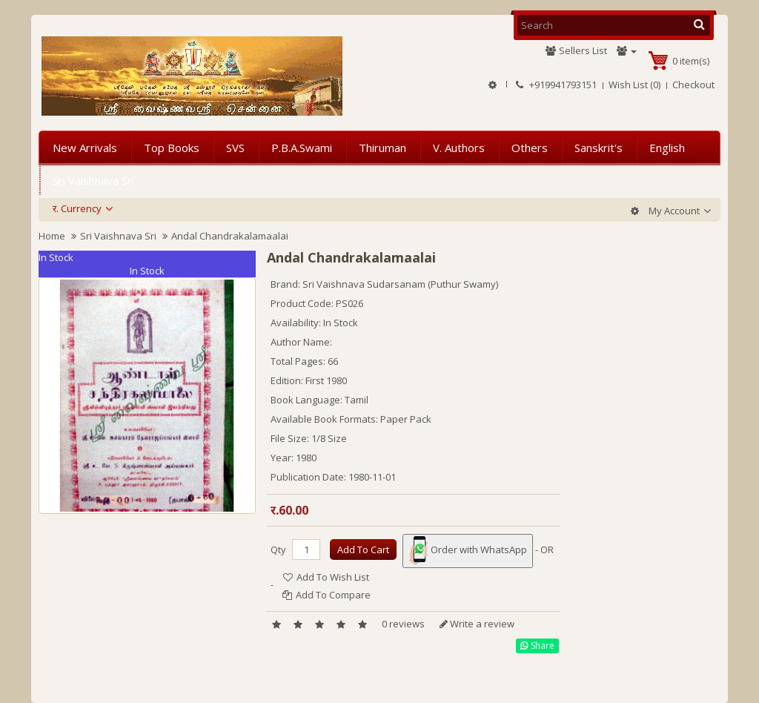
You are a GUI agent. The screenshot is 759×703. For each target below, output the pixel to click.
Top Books (171, 147)
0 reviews (403, 623)
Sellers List (575, 50)
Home (52, 235)
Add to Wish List (326, 577)
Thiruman (382, 147)
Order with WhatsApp (467, 551)
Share (537, 645)
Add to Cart (363, 549)
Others (529, 147)
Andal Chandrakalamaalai (229, 235)
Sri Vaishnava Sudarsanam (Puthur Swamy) (400, 284)
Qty (278, 549)
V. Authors (459, 147)
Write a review (477, 623)
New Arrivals (85, 147)
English (667, 147)
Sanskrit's (598, 147)
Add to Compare (326, 594)
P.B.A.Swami (301, 147)
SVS (235, 147)
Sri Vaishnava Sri (93, 180)
